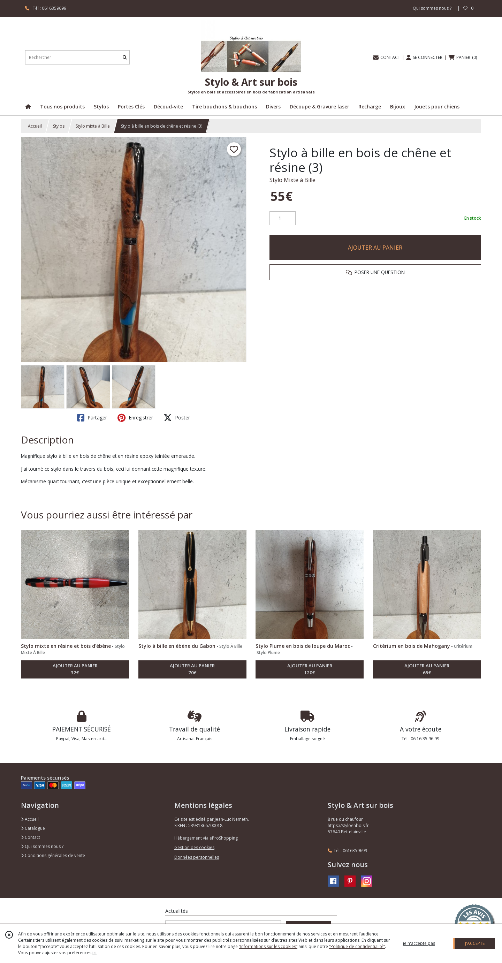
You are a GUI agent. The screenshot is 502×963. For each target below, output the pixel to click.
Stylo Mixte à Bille (292, 180)
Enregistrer (135, 418)
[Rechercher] (124, 57)
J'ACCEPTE (475, 943)
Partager (92, 418)
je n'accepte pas (419, 943)
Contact (30, 837)
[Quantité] (282, 218)
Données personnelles (196, 857)
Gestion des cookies (194, 847)
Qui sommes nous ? (42, 846)
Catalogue (33, 828)
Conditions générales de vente (53, 855)
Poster (176, 418)
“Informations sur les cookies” (268, 946)
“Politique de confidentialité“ (357, 946)
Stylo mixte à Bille (93, 126)
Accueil (35, 126)
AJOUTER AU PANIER (375, 247)
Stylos (58, 126)
